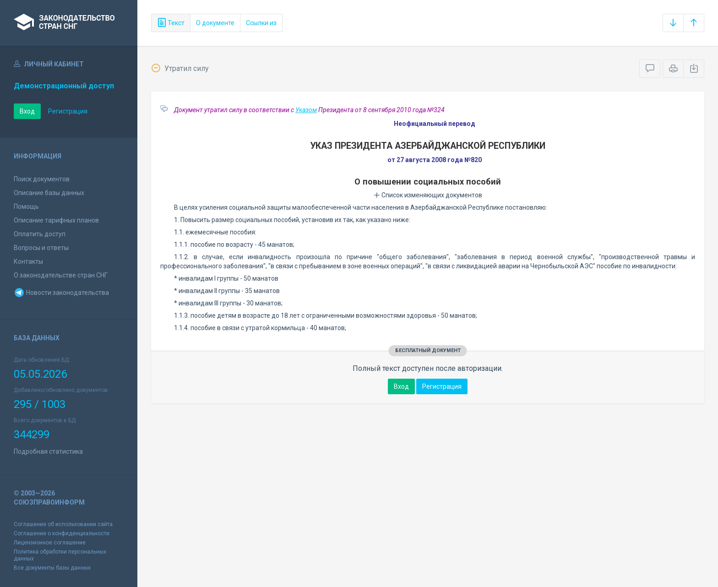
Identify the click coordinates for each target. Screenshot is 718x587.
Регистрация (67, 111)
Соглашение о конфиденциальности (61, 533)
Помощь (26, 206)
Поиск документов (42, 179)
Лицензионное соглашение (50, 542)
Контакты (28, 261)
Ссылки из (261, 23)
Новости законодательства (61, 292)
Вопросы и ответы (41, 247)
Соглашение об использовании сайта (63, 524)
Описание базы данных (49, 192)
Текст (171, 22)
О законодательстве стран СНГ (61, 275)
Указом (306, 110)
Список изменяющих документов (428, 195)
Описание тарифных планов (56, 220)
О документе (215, 23)
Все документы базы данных (52, 568)
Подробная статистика (48, 451)
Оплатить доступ (39, 234)
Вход (27, 111)
